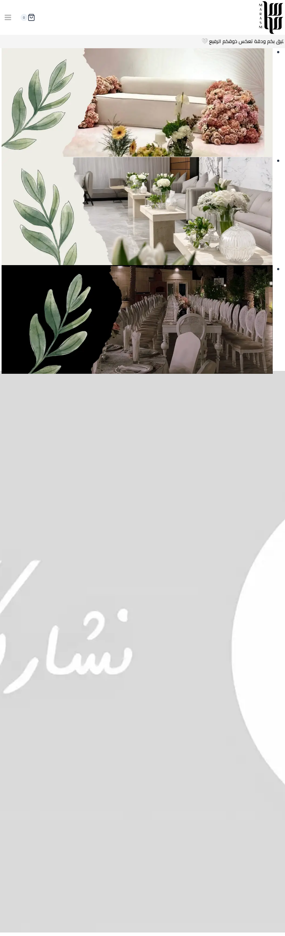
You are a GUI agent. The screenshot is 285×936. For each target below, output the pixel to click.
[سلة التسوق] (26, 17)
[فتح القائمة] (8, 17)
